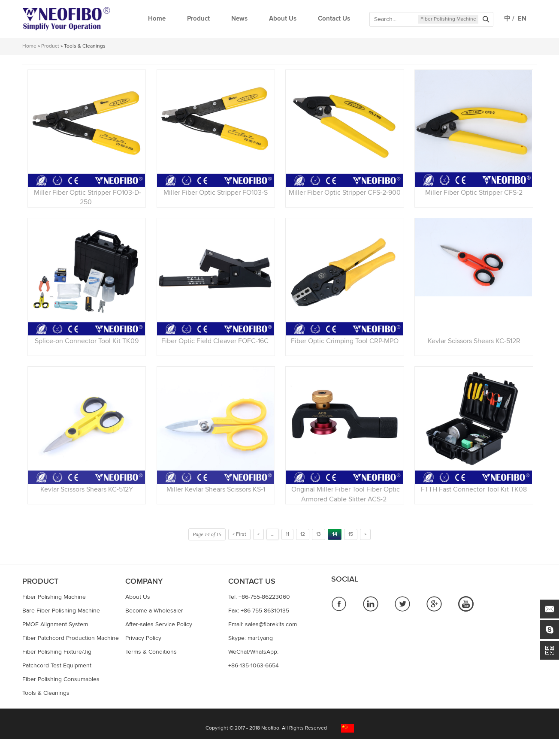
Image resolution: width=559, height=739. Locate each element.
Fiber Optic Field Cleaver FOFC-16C (215, 341)
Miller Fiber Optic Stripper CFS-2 (474, 192)
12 (302, 534)
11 (287, 534)
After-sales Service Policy (158, 624)
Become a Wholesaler (154, 611)
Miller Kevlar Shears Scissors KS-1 (215, 489)
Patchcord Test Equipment (56, 666)
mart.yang (260, 638)
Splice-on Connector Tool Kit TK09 (87, 341)
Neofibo (270, 728)
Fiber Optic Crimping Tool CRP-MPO (345, 341)
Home (157, 18)
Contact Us (334, 18)
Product (198, 18)
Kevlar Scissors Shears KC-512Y (86, 489)
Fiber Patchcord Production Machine (70, 638)
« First (239, 534)
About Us (282, 18)
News (239, 18)
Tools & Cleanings (45, 693)
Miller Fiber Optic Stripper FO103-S (215, 192)
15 (350, 534)
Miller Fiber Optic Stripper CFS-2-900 (345, 192)
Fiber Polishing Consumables (61, 679)
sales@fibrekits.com (271, 624)
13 (318, 534)
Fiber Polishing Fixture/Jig (56, 652)
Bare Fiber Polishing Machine (61, 611)
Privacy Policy (143, 638)
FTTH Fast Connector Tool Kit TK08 (474, 489)
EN (520, 18)
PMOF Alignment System (55, 624)
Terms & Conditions (151, 652)
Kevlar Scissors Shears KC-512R (474, 341)
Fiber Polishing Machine (448, 19)
